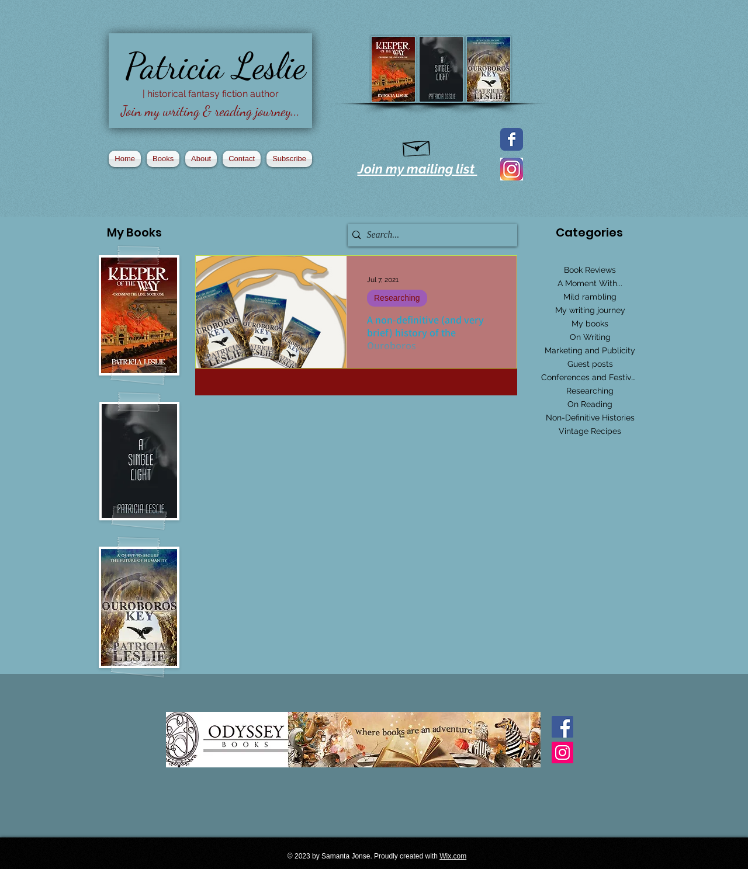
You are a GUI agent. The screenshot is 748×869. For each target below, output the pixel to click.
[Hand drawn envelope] (417, 146)
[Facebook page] (511, 139)
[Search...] (429, 235)
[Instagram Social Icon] (562, 752)
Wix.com (452, 856)
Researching (397, 298)
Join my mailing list (417, 168)
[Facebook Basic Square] (562, 727)
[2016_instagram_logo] (511, 169)
